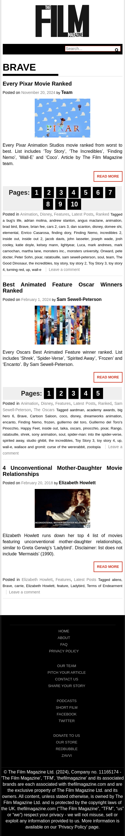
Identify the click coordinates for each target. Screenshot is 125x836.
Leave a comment (64, 269)
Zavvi (67, 755)
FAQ (64, 644)
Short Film (67, 707)
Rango (116, 428)
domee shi (113, 226)
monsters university (82, 251)
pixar (38, 257)
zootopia (94, 447)
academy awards (101, 410)
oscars (75, 428)
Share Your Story (66, 686)
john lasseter (77, 239)
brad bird (10, 226)
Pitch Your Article (67, 672)
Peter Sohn (23, 257)
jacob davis (54, 239)
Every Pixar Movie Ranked (37, 84)
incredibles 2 (110, 233)
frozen (49, 422)
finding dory (61, 233)
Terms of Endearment (104, 586)
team (110, 257)
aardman (77, 410)
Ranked (102, 214)
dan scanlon (80, 226)
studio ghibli (36, 440)
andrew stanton (62, 220)
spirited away (13, 440)
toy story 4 (106, 440)
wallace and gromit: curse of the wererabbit (49, 447)
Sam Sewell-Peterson (79, 299)
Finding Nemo (85, 233)
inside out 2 (32, 239)
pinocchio (90, 428)
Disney (46, 214)
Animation (29, 214)
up (28, 270)
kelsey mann (47, 245)
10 (74, 204)
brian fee (38, 226)
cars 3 (64, 226)
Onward (107, 251)
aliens (116, 580)
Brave (24, 226)
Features (61, 214)
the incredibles (40, 263)
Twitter (67, 721)
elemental (10, 233)
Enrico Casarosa (35, 233)
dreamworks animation (102, 416)
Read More (108, 176)
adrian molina (35, 220)
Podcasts (67, 701)
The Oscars (44, 410)
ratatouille (52, 257)
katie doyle (25, 245)
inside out (11, 239)
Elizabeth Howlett (77, 482)
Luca (81, 245)
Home (64, 631)
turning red (15, 270)
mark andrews (99, 245)
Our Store (66, 742)
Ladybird (77, 586)
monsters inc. (54, 251)
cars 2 (52, 226)
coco (63, 416)
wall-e (36, 270)
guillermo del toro (71, 422)
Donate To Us (66, 735)
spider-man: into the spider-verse (94, 434)
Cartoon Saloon (43, 416)
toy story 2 (78, 263)
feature (62, 586)
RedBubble (67, 749)
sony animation (44, 434)
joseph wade (102, 239)
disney (97, 226)
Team (66, 92)
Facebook (67, 714)
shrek (25, 434)
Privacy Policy (64, 651)
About (64, 638)
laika (64, 428)
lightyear (67, 245)
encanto (9, 422)
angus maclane (90, 220)
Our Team (66, 666)
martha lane (31, 251)
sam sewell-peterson (78, 257)
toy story (61, 263)
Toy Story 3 (97, 263)
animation (113, 220)
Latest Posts (82, 214)
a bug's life (12, 220)
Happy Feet (30, 428)
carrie (19, 586)
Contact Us (66, 679)
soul (101, 257)
